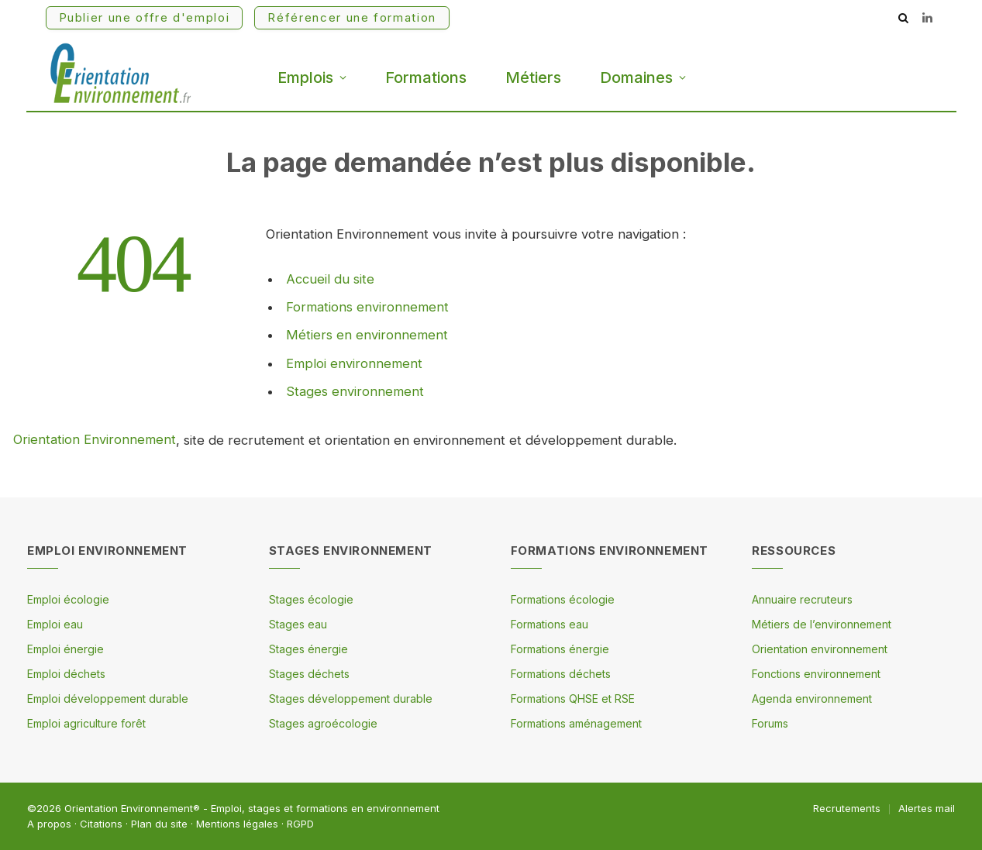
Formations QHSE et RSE (573, 698)
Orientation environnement (819, 649)
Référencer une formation (351, 17)
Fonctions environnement (816, 673)
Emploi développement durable (107, 698)
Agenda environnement (812, 698)
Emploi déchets (66, 673)
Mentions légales (237, 823)
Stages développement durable (350, 698)
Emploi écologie (68, 599)
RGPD (300, 823)
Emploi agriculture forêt (86, 723)
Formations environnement (367, 306)
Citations (101, 823)
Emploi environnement (354, 361)
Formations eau (549, 624)
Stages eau (298, 624)
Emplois (305, 77)
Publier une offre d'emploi (144, 17)
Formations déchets (561, 673)
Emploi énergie (65, 649)
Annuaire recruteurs (802, 599)
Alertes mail (926, 808)
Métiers (533, 77)
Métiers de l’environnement (821, 624)
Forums (770, 723)
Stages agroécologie (323, 723)
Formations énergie (560, 649)
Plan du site (159, 823)
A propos (49, 823)
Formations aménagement (576, 723)
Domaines (636, 77)
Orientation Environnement (94, 440)
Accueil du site (330, 279)
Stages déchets (309, 673)
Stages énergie (308, 649)
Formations (426, 77)
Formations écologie (563, 599)
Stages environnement (355, 389)
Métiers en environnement (367, 334)
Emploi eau (55, 624)
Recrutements (846, 808)
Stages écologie (311, 599)
